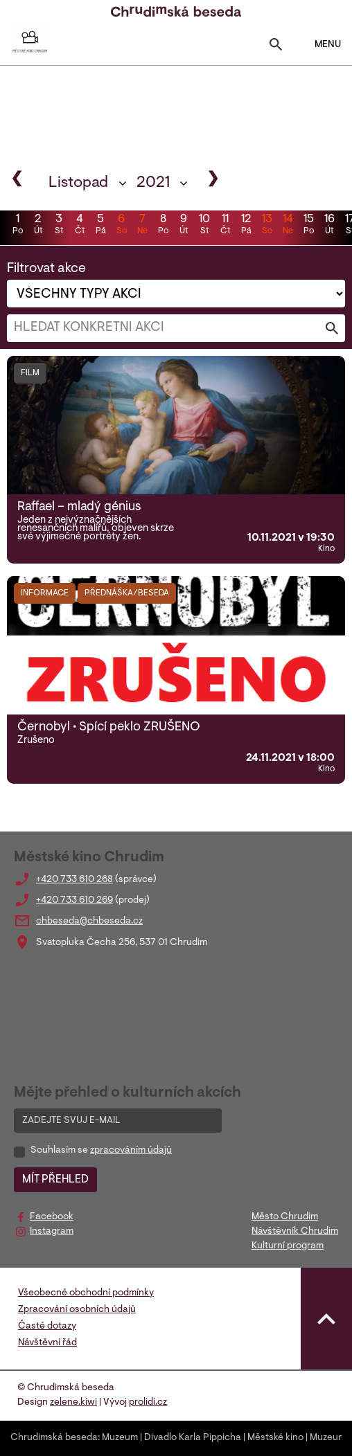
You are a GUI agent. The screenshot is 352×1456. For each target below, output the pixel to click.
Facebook (51, 1217)
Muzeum (120, 1438)
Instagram (51, 1232)
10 (204, 225)
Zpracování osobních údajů (77, 1310)
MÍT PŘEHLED (55, 1179)
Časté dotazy (47, 1326)
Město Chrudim (285, 1217)
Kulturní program (288, 1246)
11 (225, 225)
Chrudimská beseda (54, 1438)
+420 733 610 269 (74, 901)
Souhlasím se (101, 1151)
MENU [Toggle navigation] (319, 44)
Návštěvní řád (47, 1343)
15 (308, 225)
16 (329, 225)
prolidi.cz (148, 1403)
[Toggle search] (276, 47)
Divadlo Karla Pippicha (192, 1438)
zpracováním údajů (131, 1151)
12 (246, 225)
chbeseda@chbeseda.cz (89, 921)
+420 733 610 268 (74, 880)
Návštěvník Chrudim (295, 1232)
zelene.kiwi (73, 1403)
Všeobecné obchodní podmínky (86, 1293)
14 (287, 225)
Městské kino (275, 1438)
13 (266, 225)
